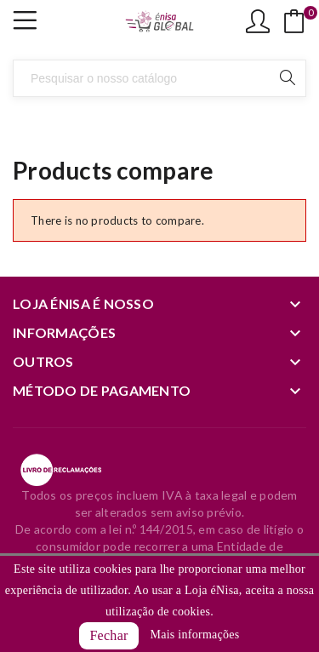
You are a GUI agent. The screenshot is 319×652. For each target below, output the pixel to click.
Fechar (108, 635)
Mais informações (194, 634)
